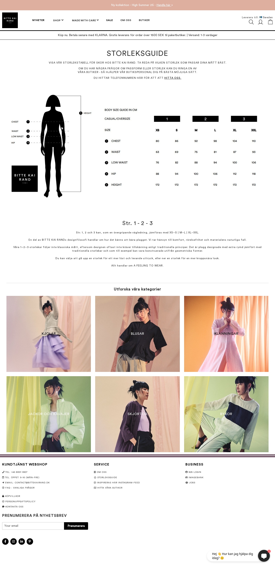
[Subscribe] (76, 526)
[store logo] (10, 20)
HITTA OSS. (172, 78)
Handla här (163, 5)
